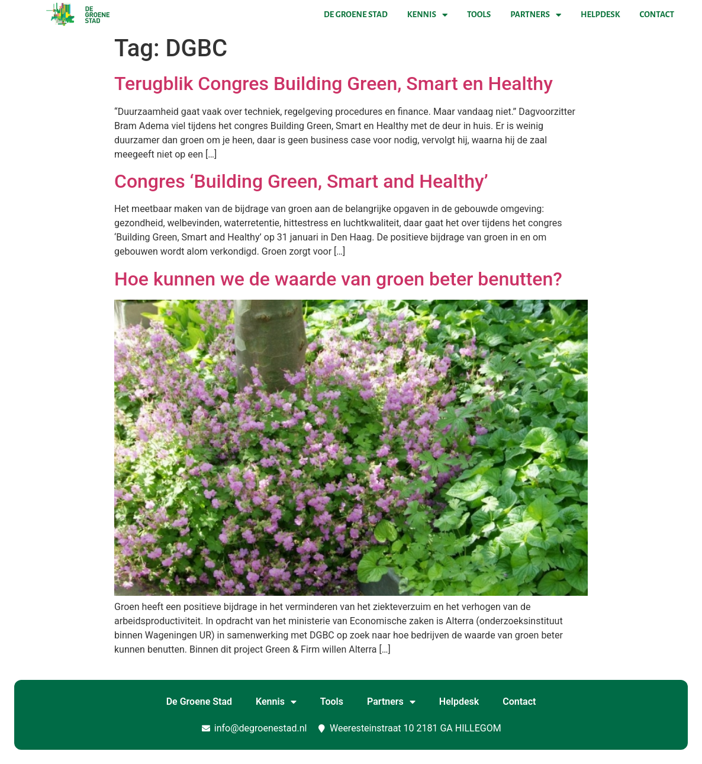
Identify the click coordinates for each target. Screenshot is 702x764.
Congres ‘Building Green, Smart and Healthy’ (301, 181)
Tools (479, 14)
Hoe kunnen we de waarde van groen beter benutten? (338, 279)
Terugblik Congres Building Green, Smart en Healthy (333, 83)
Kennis (427, 15)
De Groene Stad (356, 14)
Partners (535, 15)
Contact (657, 14)
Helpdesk (600, 14)
